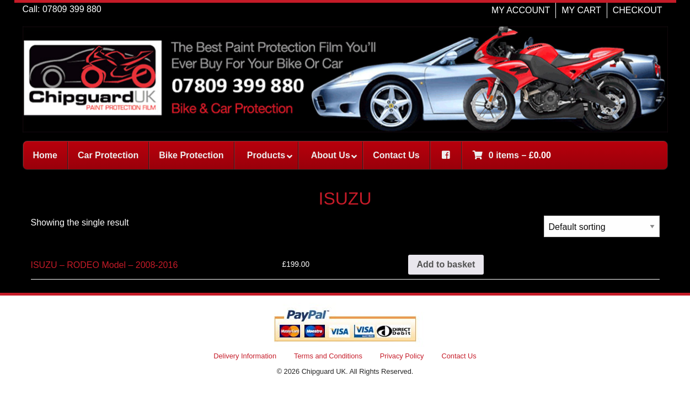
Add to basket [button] (446, 264)
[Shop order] (602, 226)
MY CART (581, 10)
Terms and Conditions (328, 356)
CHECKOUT (637, 10)
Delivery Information (244, 356)
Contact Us (458, 356)
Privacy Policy (402, 356)
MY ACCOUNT (520, 10)
